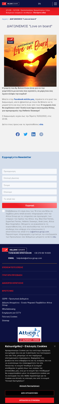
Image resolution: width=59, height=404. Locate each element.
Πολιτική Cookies (9, 317)
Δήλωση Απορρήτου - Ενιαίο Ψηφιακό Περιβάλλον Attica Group (27, 304)
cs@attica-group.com (39, 232)
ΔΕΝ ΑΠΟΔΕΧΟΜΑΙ (29, 396)
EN (39, 4)
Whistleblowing (8, 309)
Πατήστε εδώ (39, 13)
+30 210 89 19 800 (42, 253)
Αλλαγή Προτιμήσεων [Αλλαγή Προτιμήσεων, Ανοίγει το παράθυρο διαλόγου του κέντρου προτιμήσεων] (29, 388)
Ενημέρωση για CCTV (11, 313)
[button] (29, 171)
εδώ (54, 237)
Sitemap (5, 320)
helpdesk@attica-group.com (29, 258)
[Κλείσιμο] (55, 349)
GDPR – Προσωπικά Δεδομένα (15, 299)
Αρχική (5, 19)
